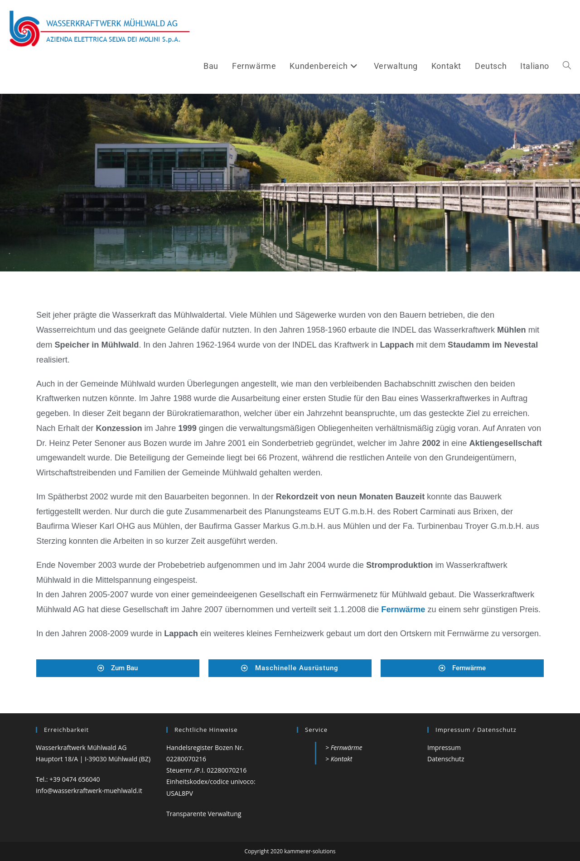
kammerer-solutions (309, 851)
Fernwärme (404, 609)
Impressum (444, 747)
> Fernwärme (343, 747)
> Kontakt (338, 759)
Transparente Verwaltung (203, 813)
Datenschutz (445, 759)
